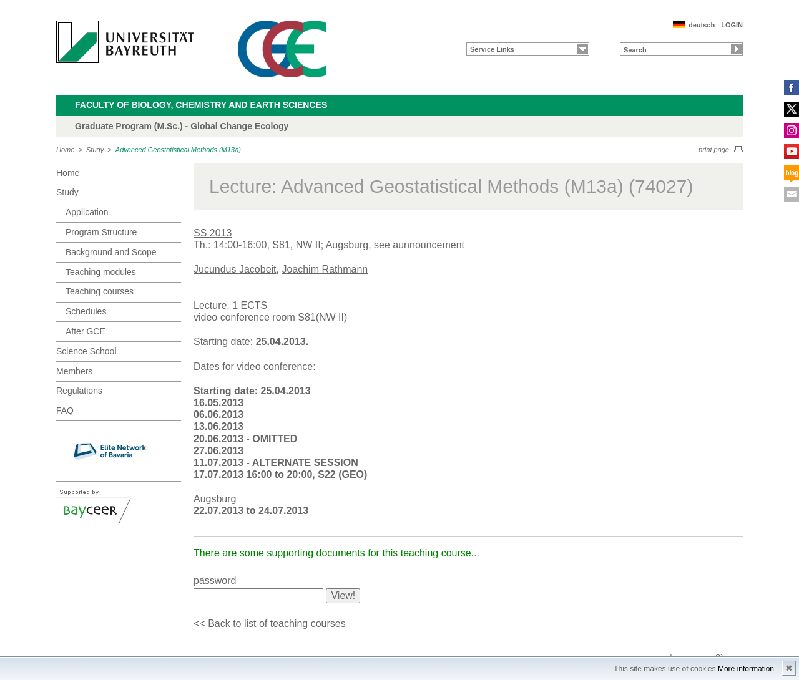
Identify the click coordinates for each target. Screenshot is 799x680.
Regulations (79, 391)
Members (74, 371)
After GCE (85, 331)
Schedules (86, 311)
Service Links (492, 49)
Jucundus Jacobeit (235, 269)
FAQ (65, 410)
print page (714, 149)
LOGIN (732, 25)
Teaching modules (101, 272)
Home (65, 149)
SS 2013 (213, 233)
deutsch (702, 25)
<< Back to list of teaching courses (270, 623)
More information (746, 668)
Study (95, 149)
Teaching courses (100, 291)
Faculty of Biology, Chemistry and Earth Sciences (201, 105)
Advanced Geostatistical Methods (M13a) (178, 149)
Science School (86, 351)
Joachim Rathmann (325, 269)
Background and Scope (111, 252)
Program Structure (101, 232)
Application (87, 212)
